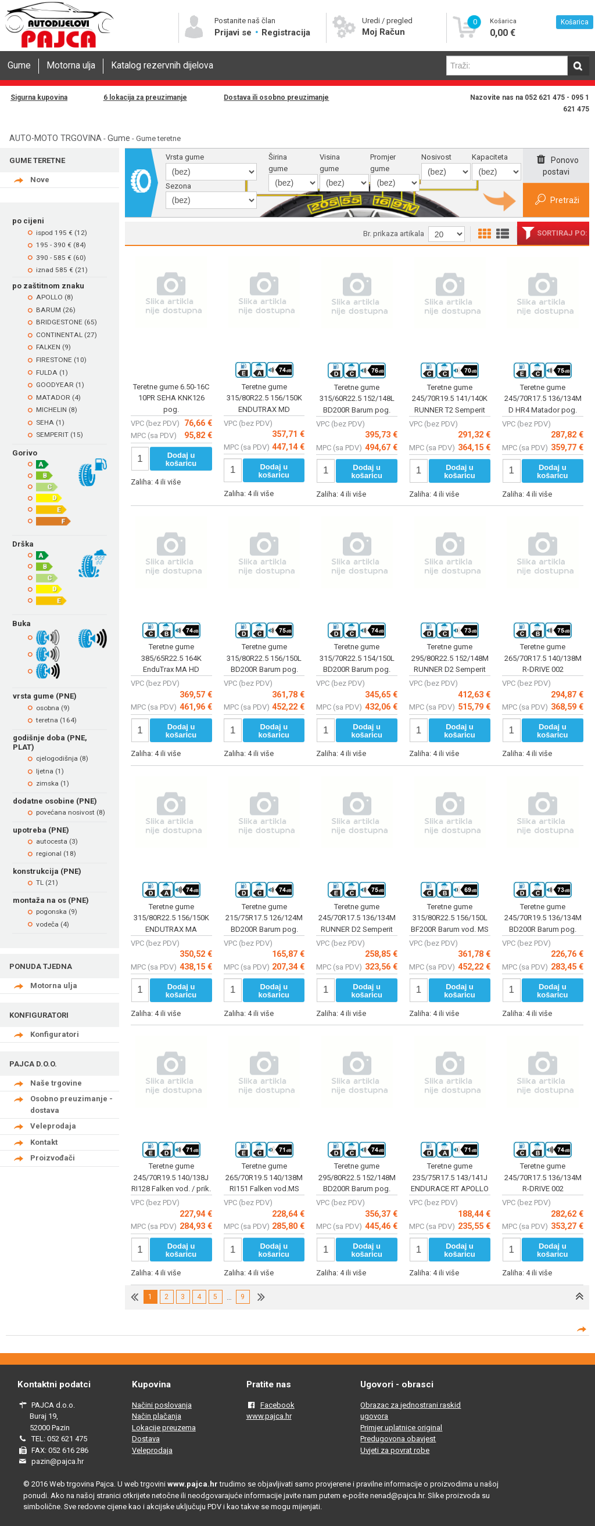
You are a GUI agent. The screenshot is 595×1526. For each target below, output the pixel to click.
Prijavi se (234, 32)
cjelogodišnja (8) (62, 758)
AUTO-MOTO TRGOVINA (55, 138)
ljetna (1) (50, 771)
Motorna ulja (70, 65)
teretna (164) (56, 720)
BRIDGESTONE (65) (66, 322)
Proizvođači (52, 1157)
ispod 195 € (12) (61, 233)
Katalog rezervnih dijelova (162, 65)
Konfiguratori (54, 1034)
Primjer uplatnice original (401, 1427)
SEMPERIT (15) (59, 435)
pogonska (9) (56, 911)
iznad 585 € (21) (62, 270)
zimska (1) (52, 783)
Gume (19, 65)
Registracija (285, 32)
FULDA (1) (52, 372)
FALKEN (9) (53, 347)
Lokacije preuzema (164, 1427)
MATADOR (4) (58, 397)
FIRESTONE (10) (61, 360)
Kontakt (44, 1142)
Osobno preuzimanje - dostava (71, 1104)
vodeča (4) (52, 924)
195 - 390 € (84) (61, 245)
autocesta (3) (57, 841)
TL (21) (47, 882)
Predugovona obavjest (398, 1438)
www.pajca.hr (269, 1416)
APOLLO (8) (54, 297)
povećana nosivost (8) (70, 812)
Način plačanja (156, 1416)
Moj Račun (383, 32)
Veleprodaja (53, 1126)
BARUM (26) (56, 310)
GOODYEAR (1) (60, 385)
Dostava (146, 1438)
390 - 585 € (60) (61, 258)
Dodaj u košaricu (181, 459)
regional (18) (56, 853)
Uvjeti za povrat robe (394, 1450)
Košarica (575, 22)
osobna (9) (53, 708)
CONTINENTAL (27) (66, 335)
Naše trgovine (56, 1083)
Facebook (277, 1405)
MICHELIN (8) (56, 410)
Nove (39, 179)
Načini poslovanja (162, 1405)
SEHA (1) (50, 422)
